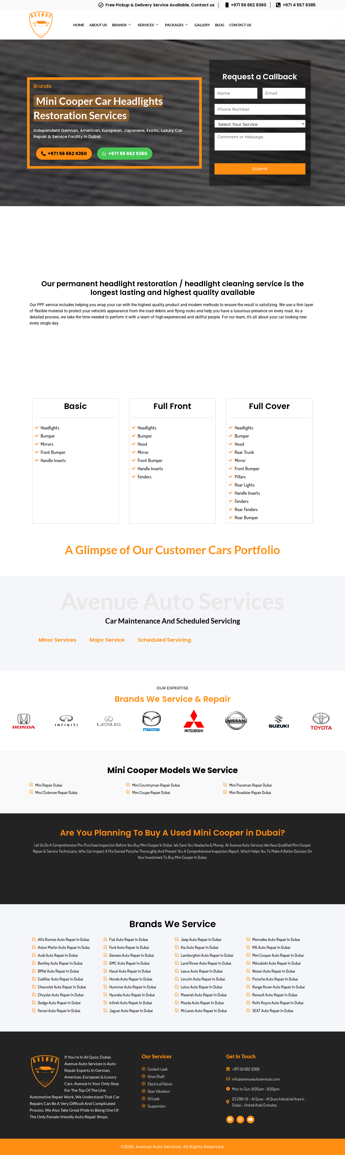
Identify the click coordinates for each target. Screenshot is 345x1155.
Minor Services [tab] (57, 639)
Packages (176, 25)
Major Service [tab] (107, 639)
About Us (98, 25)
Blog (219, 25)
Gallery (202, 25)
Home (78, 25)
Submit (260, 168)
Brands (121, 25)
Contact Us (240, 25)
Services (148, 25)
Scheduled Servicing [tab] (164, 639)
